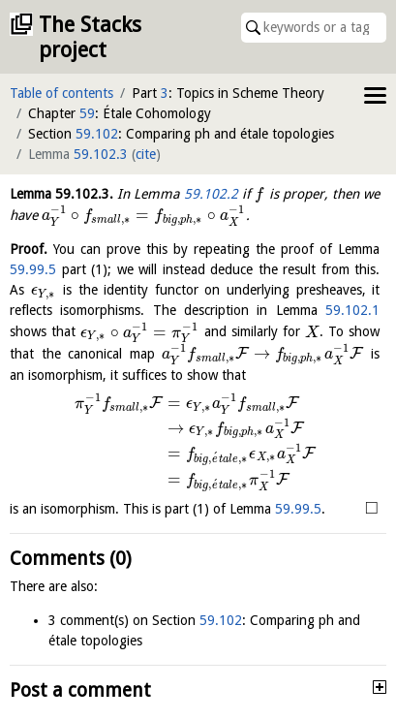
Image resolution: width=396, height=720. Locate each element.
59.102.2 (211, 194)
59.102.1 (352, 310)
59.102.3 (101, 154)
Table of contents (61, 93)
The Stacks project (90, 37)
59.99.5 (33, 269)
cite (146, 154)
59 (87, 113)
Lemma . (61, 194)
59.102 (97, 133)
